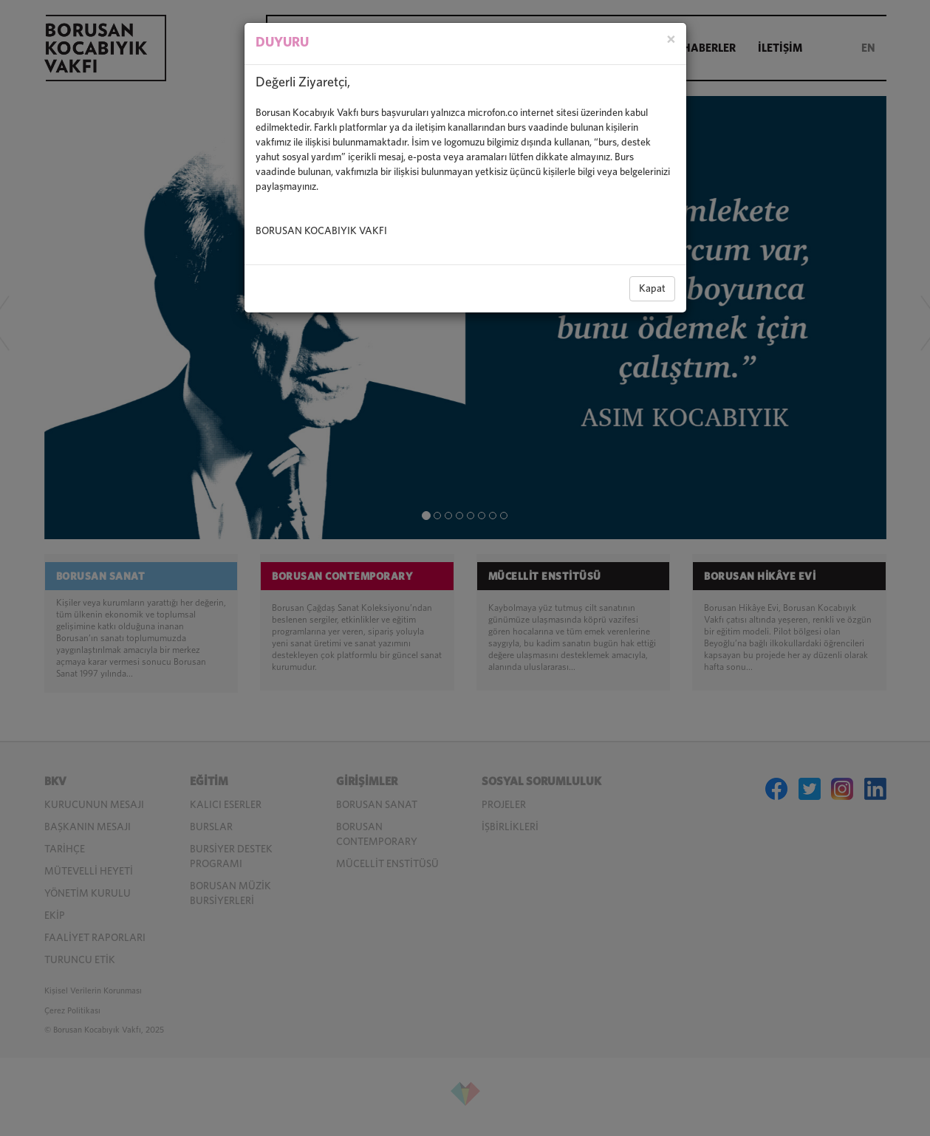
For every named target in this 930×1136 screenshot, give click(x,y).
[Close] (670, 40)
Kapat (652, 289)
